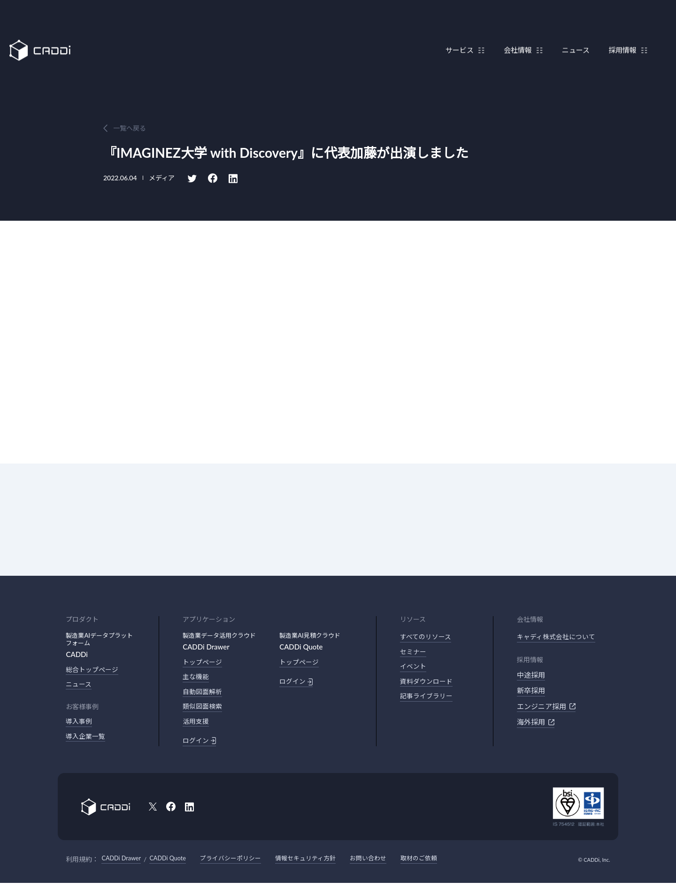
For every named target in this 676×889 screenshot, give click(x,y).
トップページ (204, 662)
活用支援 (197, 725)
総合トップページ (94, 670)
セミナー (414, 653)
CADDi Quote (174, 865)
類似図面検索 (204, 709)
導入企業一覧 (87, 739)
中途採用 (531, 676)
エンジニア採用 (546, 707)
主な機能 (197, 678)
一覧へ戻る (129, 128)
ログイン (200, 746)
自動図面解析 (204, 694)
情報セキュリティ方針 (320, 865)
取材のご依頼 (441, 865)
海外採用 (535, 723)
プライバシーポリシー (241, 865)
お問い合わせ (387, 865)
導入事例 (80, 724)
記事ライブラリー (428, 700)
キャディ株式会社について (559, 637)
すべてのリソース (427, 637)
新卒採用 (531, 691)
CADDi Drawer (123, 865)
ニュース (571, 29)
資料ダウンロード (428, 684)
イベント (414, 669)
